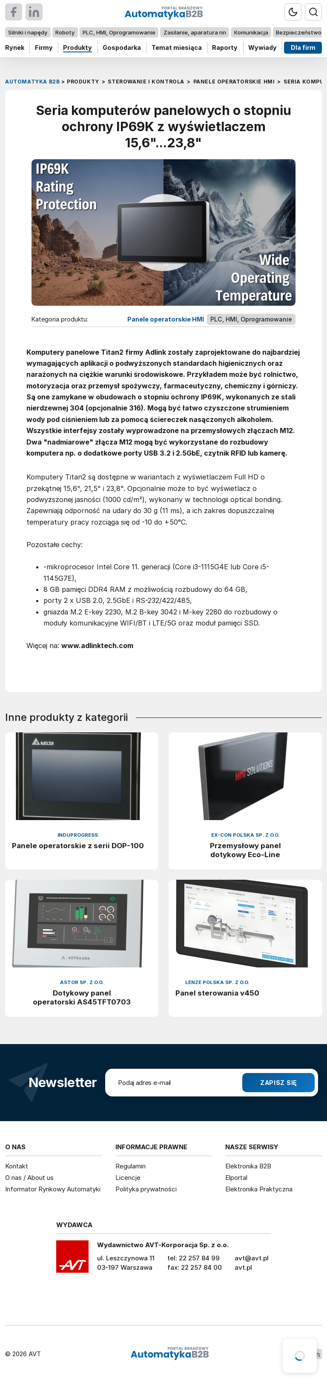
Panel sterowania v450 (217, 993)
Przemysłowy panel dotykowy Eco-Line (245, 850)
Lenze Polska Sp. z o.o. (217, 982)
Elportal (236, 1178)
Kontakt (16, 1166)
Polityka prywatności (146, 1189)
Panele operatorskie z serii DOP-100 (78, 845)
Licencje (128, 1178)
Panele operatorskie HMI (165, 319)
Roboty (65, 32)
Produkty (77, 47)
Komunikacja (251, 32)
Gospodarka (122, 47)
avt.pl (243, 1267)
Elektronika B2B (248, 1166)
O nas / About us (29, 1178)
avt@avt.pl (252, 1258)
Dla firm (303, 47)
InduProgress (77, 835)
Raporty (225, 47)
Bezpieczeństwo (298, 32)
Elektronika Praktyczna (259, 1189)
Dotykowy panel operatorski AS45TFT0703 (82, 997)
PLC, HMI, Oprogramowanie (119, 32)
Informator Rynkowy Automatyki (52, 1189)
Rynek (14, 47)
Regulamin (130, 1166)
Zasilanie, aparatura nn (195, 32)
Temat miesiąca (177, 47)
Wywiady (262, 47)
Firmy (44, 47)
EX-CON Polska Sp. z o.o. (245, 835)
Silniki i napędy (27, 32)
